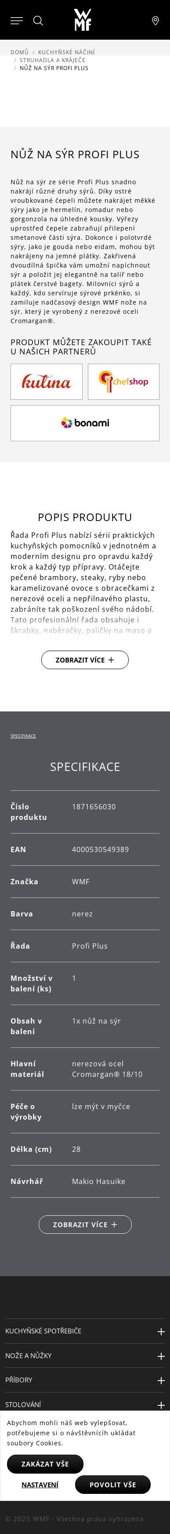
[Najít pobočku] (155, 20)
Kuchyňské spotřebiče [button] (43, 1330)
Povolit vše (113, 1484)
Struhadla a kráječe (53, 60)
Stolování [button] (23, 1404)
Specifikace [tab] (23, 736)
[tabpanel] (85, 997)
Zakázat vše (45, 1464)
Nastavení (40, 1484)
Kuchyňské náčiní (66, 52)
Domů (20, 52)
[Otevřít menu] (16, 19)
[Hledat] (38, 21)
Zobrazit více (80, 659)
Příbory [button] (18, 1379)
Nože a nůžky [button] (28, 1355)
